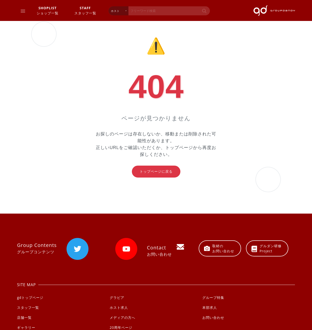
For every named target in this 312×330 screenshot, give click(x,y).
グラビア (117, 297)
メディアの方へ (122, 317)
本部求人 (209, 307)
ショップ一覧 (47, 10)
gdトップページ (30, 297)
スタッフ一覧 (85, 10)
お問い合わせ (213, 317)
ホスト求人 (119, 307)
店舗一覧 (24, 317)
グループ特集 (213, 297)
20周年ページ (121, 327)
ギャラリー (26, 327)
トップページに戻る (156, 171)
